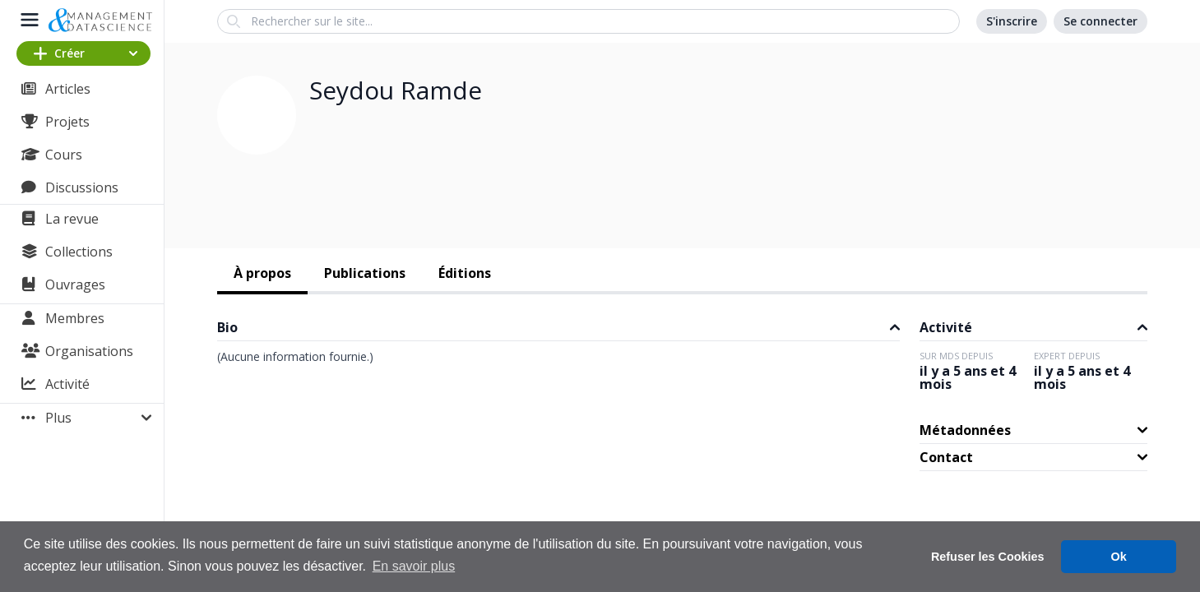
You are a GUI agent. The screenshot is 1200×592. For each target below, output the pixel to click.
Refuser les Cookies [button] (988, 556)
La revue (72, 219)
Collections (79, 252)
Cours (63, 155)
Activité (67, 384)
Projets (67, 122)
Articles (67, 89)
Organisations (89, 351)
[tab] (262, 274)
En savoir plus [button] (414, 566)
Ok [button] (1119, 556)
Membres (74, 318)
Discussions (81, 187)
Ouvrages (75, 284)
